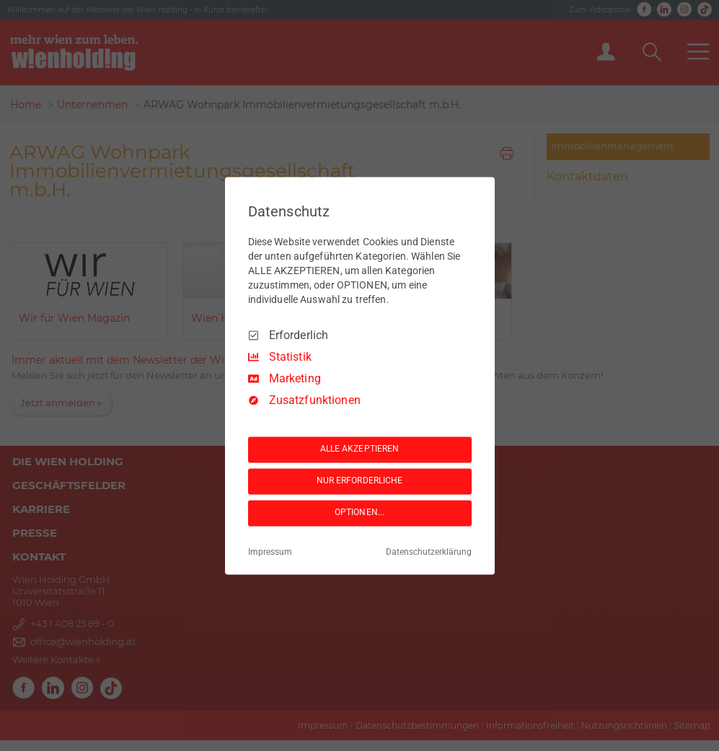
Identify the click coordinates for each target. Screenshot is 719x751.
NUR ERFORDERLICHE (360, 481)
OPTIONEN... (359, 513)
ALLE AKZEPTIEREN (360, 449)
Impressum (270, 552)
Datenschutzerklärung (429, 552)
